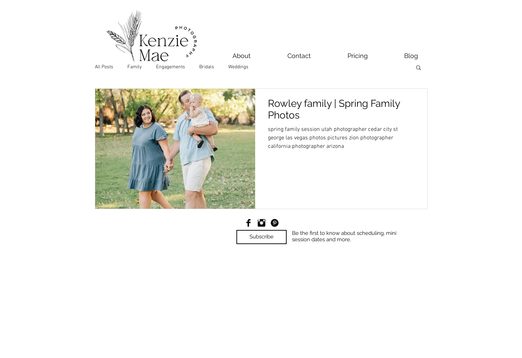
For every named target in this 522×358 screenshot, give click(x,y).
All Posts (104, 67)
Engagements (170, 67)
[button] (418, 68)
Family (134, 67)
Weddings (238, 67)
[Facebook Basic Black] (248, 223)
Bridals (206, 67)
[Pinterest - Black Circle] (275, 223)
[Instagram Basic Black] (261, 223)
